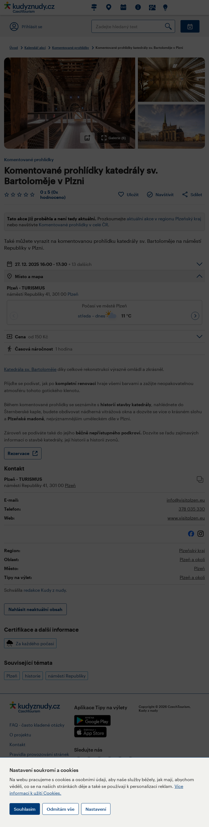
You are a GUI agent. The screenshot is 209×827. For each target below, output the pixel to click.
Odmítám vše (60, 809)
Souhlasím (25, 809)
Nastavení (96, 809)
